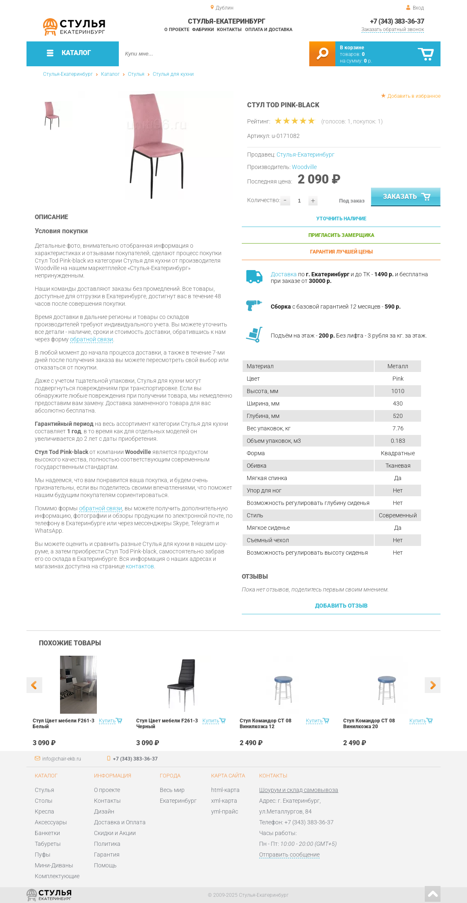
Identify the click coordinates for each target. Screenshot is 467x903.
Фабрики (203, 29)
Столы (44, 800)
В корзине (352, 48)
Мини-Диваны (54, 865)
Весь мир (172, 790)
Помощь (105, 865)
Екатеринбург (178, 800)
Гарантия (107, 854)
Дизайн (104, 811)
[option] (156, 145)
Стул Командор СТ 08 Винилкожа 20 (369, 723)
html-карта (225, 790)
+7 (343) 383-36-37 (397, 21)
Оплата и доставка (268, 29)
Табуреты (48, 843)
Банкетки (47, 833)
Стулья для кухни (173, 74)
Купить (107, 721)
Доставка (284, 274)
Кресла (44, 811)
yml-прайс (224, 811)
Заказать (407, 197)
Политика (107, 843)
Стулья (136, 74)
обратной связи (91, 339)
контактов (140, 566)
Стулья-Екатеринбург (68, 74)
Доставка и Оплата (120, 822)
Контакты (229, 29)
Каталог (110, 74)
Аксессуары (51, 822)
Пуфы (43, 854)
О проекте (176, 29)
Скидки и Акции (115, 833)
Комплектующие (57, 876)
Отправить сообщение (289, 854)
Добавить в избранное (414, 96)
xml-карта (224, 800)
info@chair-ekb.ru (61, 759)
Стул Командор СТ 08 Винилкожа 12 (265, 723)
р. (368, 61)
